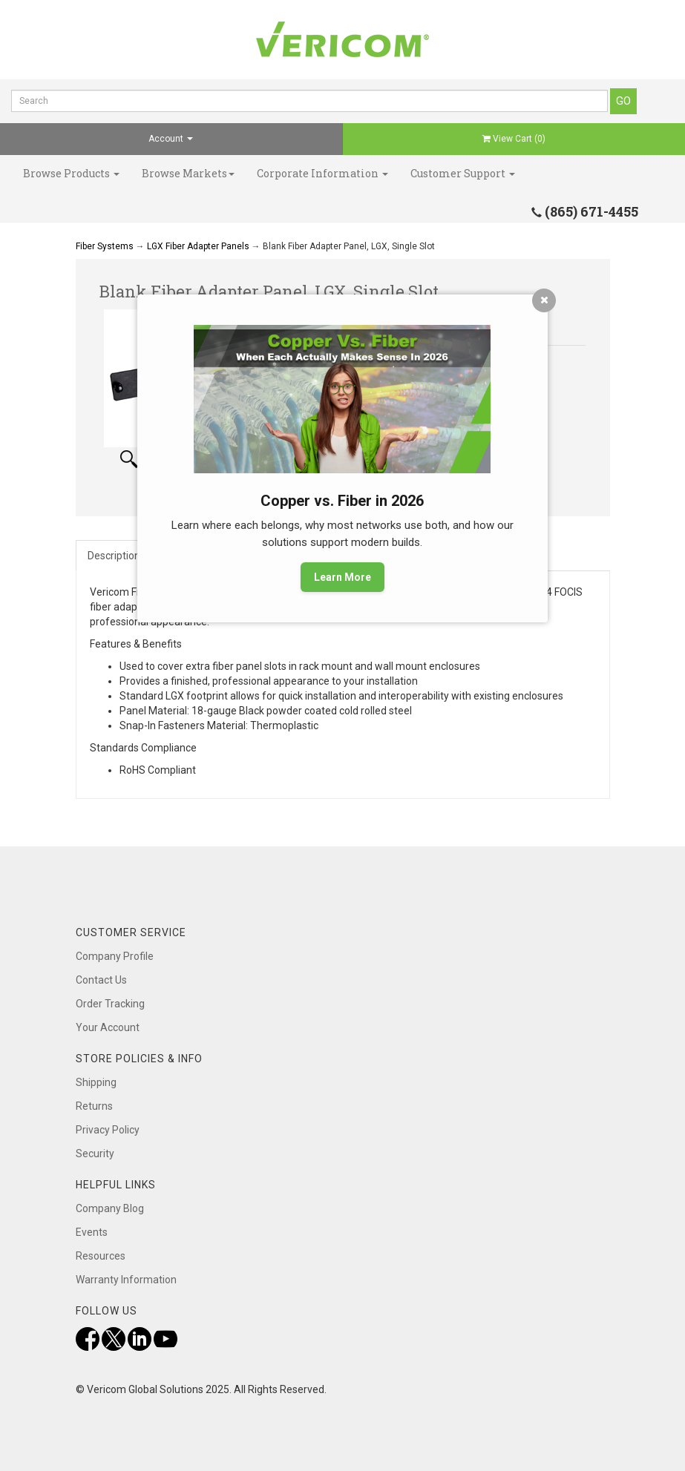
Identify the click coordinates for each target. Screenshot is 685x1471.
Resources (100, 1256)
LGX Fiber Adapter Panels (198, 246)
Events (92, 1232)
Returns (94, 1106)
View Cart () (513, 139)
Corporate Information (322, 173)
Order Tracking (110, 1004)
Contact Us (101, 980)
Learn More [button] (342, 577)
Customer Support (462, 173)
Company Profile (115, 956)
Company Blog (110, 1208)
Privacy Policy (108, 1130)
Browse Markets (188, 173)
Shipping (96, 1082)
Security (95, 1153)
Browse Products (71, 173)
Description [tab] (114, 556)
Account (170, 139)
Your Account (108, 1027)
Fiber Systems (105, 246)
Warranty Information (126, 1280)
